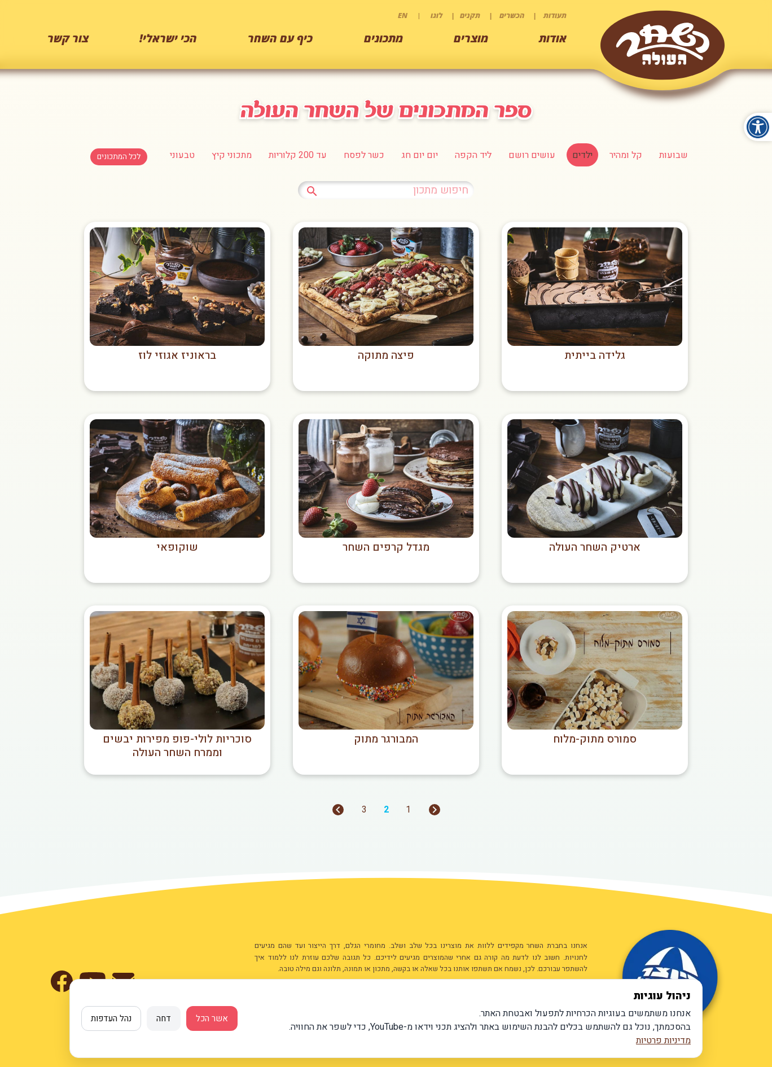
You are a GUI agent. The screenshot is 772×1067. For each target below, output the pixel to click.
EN (402, 15)
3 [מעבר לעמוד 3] (364, 809)
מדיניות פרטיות (663, 1040)
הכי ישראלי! (168, 38)
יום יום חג (419, 155)
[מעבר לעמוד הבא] (338, 813)
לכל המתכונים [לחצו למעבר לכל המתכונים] (119, 157)
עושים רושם (531, 155)
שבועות (673, 155)
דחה (163, 1018)
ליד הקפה (473, 155)
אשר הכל (212, 1018)
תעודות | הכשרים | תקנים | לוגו (499, 15)
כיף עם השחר (280, 38)
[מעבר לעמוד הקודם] (434, 813)
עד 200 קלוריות (298, 155)
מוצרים (471, 38)
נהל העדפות (111, 1018)
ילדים (582, 155)
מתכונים (383, 38)
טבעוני (182, 155)
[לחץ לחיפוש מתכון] (312, 189)
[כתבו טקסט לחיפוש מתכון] (386, 190)
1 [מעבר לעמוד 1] (408, 809)
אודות (553, 38)
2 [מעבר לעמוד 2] (386, 809)
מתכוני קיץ (232, 155)
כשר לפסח (364, 155)
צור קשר (68, 38)
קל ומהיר (625, 155)
